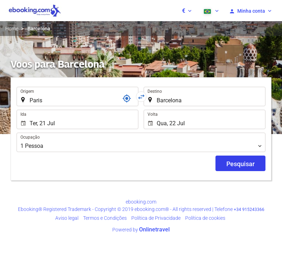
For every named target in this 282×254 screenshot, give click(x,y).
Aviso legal (67, 218)
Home (11, 28)
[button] (187, 10)
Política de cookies (205, 218)
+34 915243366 (249, 209)
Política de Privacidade (156, 218)
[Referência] (126, 98)
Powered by (141, 229)
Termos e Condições (105, 218)
